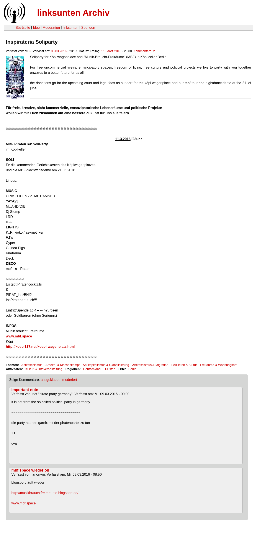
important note (24, 390)
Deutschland (92, 369)
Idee (36, 27)
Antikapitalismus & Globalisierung (106, 365)
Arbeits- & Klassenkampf (63, 365)
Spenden (88, 27)
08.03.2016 (59, 51)
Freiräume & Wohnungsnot (218, 365)
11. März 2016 (111, 51)
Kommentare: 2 (144, 51)
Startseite (22, 27)
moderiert (69, 380)
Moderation (51, 27)
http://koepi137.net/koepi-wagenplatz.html (40, 346)
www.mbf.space (19, 336)
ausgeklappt (50, 380)
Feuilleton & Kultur (184, 365)
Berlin (132, 369)
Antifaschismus (31, 365)
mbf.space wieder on (30, 470)
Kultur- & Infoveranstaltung (43, 369)
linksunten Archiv (73, 13)
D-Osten (109, 369)
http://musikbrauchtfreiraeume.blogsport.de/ (45, 493)
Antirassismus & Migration (150, 365)
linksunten (70, 27)
